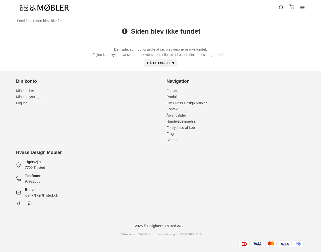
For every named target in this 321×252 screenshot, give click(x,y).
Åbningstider (176, 115)
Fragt (171, 134)
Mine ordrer (25, 91)
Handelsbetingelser (182, 121)
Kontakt (172, 109)
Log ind (22, 103)
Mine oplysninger (29, 97)
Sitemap (173, 140)
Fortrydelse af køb (181, 128)
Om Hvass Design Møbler (187, 103)
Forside (172, 91)
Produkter (174, 97)
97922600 (32, 181)
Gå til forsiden (160, 63)
